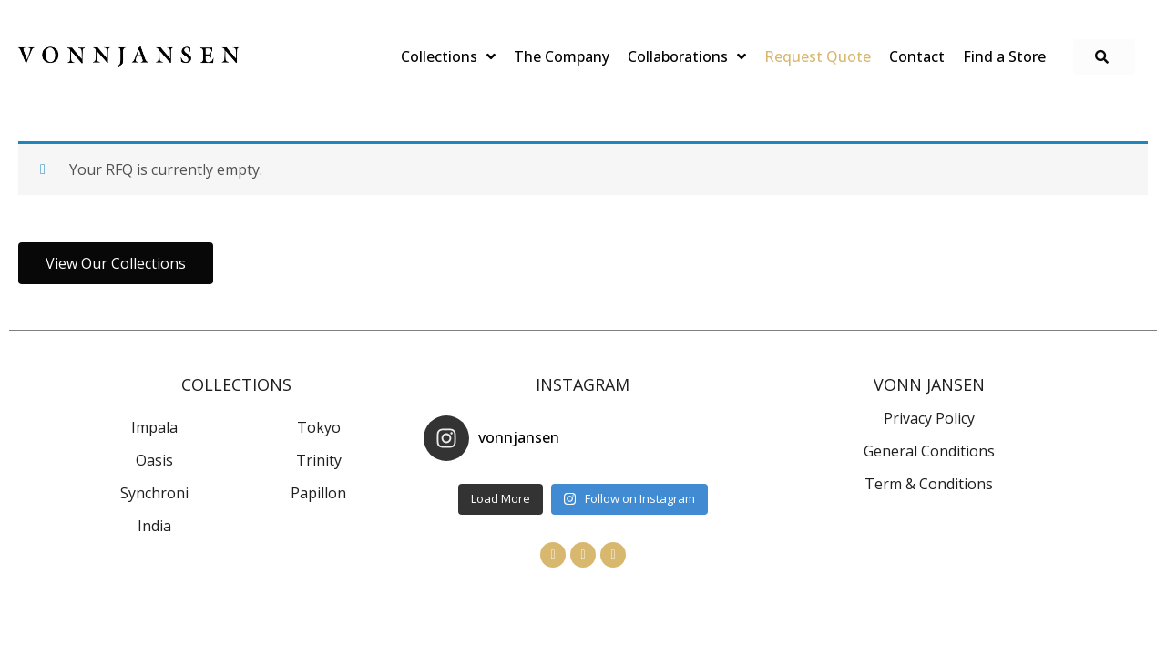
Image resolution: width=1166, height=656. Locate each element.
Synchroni (154, 493)
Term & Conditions (928, 484)
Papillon (318, 493)
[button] (1104, 57)
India (154, 526)
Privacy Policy (929, 418)
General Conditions (929, 451)
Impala (154, 427)
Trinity (319, 460)
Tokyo (319, 427)
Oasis (154, 460)
